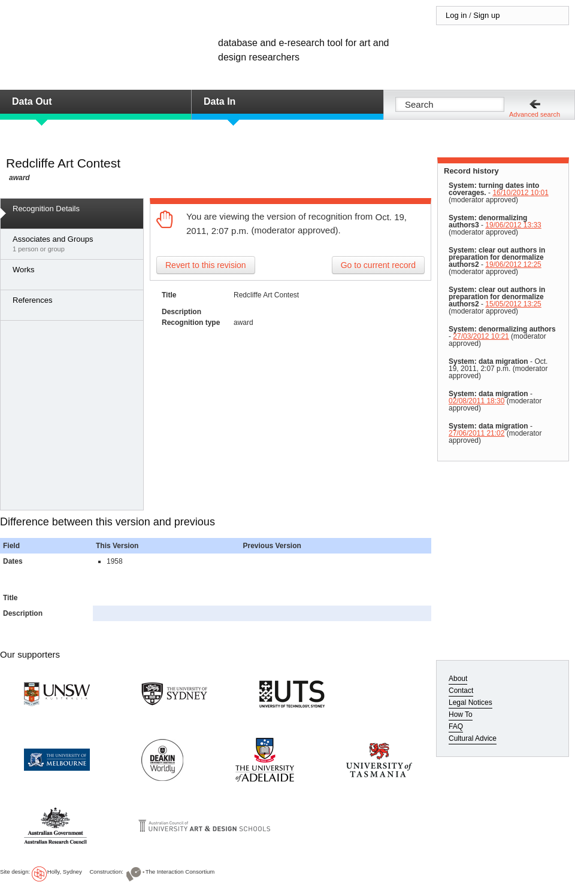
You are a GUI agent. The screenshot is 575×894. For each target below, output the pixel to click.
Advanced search (534, 114)
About (458, 678)
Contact (461, 690)
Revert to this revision (205, 265)
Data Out (32, 101)
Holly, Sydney (64, 871)
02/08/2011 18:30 (476, 401)
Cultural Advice (473, 738)
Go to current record (378, 265)
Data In (219, 101)
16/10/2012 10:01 (520, 192)
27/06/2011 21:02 (476, 433)
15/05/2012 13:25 (513, 304)
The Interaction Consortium (180, 871)
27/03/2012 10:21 (481, 336)
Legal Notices (470, 702)
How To (461, 714)
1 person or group (75, 244)
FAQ (456, 726)
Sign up (486, 15)
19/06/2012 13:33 (513, 225)
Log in (456, 15)
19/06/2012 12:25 (513, 264)
